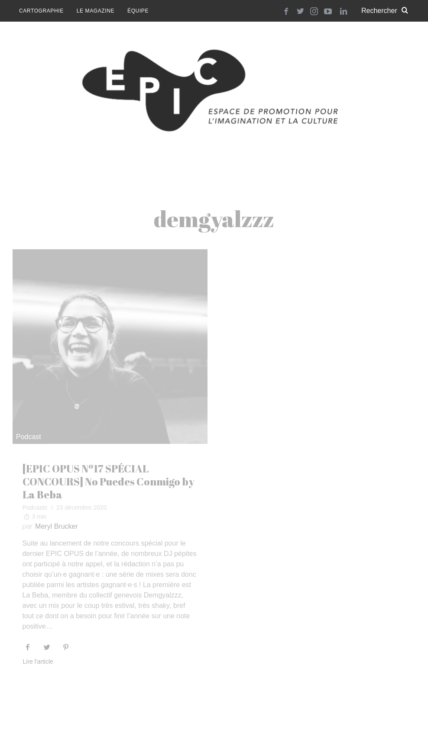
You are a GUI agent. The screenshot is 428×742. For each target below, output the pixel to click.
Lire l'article (38, 661)
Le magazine (95, 11)
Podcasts (35, 507)
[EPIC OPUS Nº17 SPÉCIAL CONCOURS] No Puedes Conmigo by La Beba (109, 481)
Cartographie (41, 11)
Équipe (138, 11)
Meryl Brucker (56, 526)
